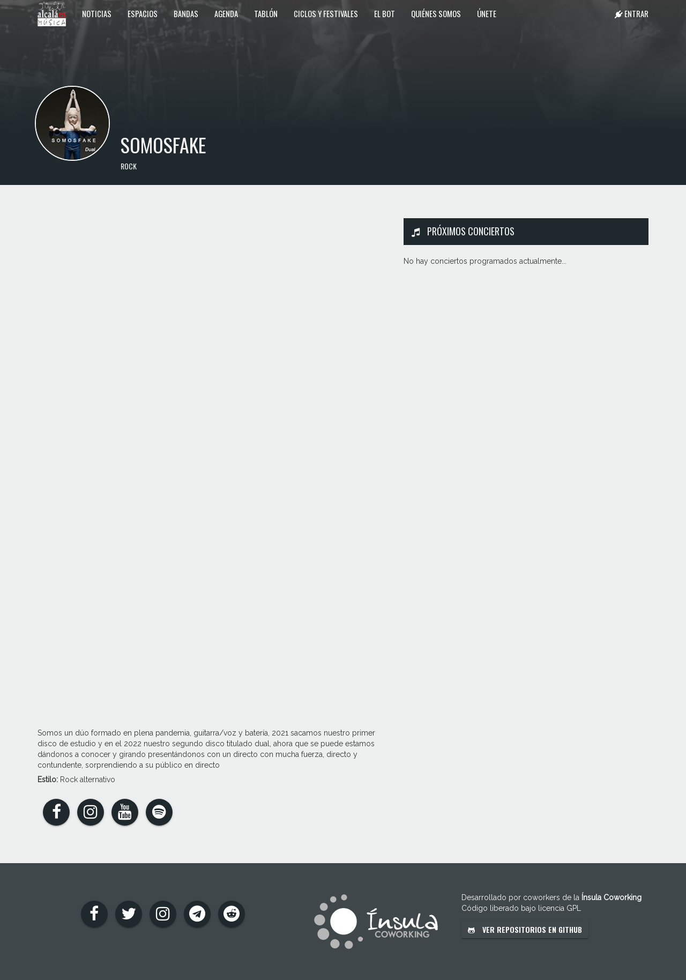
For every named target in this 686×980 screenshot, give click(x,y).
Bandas (186, 13)
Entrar (631, 13)
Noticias (96, 13)
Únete (486, 13)
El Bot (384, 13)
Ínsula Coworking (611, 897)
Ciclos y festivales (326, 13)
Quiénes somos (436, 13)
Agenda (226, 13)
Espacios (143, 13)
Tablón (266, 13)
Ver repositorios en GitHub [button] (525, 929)
